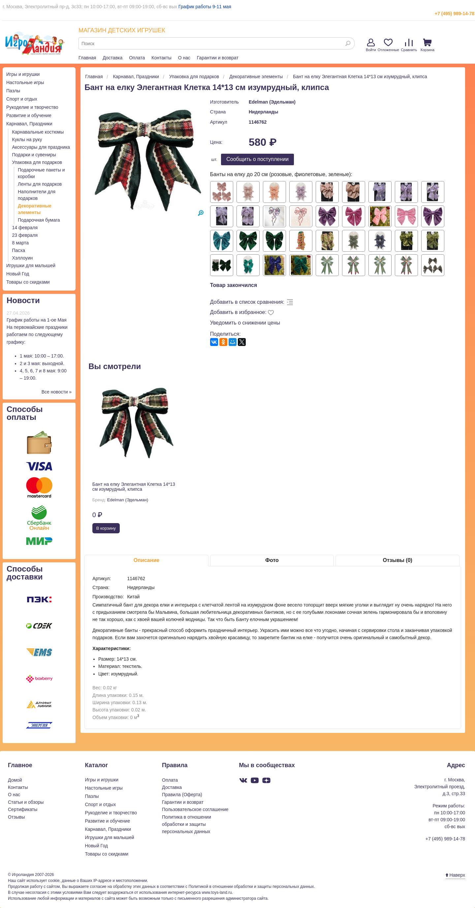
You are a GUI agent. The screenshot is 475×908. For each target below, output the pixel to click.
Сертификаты (22, 809)
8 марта (20, 242)
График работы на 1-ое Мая (37, 320)
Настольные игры (25, 82)
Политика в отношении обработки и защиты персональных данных (186, 824)
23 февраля (25, 235)
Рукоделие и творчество (32, 107)
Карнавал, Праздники (29, 123)
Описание (146, 560)
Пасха (18, 250)
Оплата (137, 57)
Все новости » (57, 391)
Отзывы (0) (397, 560)
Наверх (455, 875)
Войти (371, 45)
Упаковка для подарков (37, 162)
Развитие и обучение (28, 115)
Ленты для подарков (40, 184)
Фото (271, 560)
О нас (184, 57)
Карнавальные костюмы (38, 132)
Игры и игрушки (23, 74)
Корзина (427, 45)
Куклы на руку (27, 139)
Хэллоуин (22, 258)
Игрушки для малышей (30, 265)
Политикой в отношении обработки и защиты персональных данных (251, 886)
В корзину (106, 528)
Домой (15, 780)
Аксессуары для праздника (41, 147)
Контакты (161, 57)
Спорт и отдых (21, 99)
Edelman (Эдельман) (272, 102)
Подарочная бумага (39, 220)
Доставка (112, 57)
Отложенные (388, 45)
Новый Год (17, 273)
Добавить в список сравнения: (247, 302)
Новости (23, 300)
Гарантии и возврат (217, 57)
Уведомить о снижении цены (245, 323)
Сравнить (409, 45)
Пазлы (13, 90)
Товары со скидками (28, 282)
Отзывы (16, 817)
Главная (87, 57)
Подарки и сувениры (34, 154)
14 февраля (25, 227)
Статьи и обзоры (26, 802)
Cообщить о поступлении (257, 159)
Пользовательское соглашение (195, 809)
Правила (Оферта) (182, 794)
